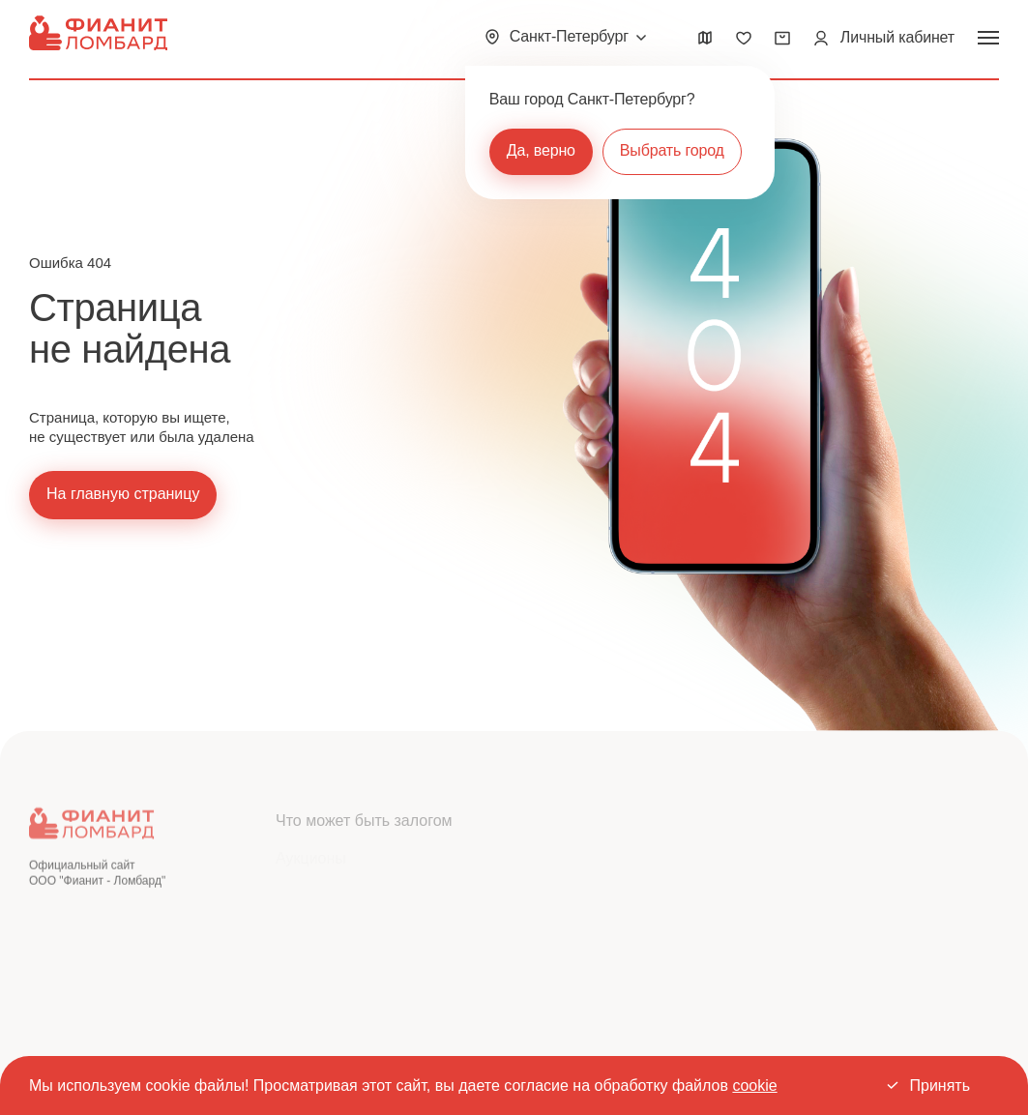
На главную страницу (122, 493)
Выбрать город (672, 150)
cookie (754, 1085)
